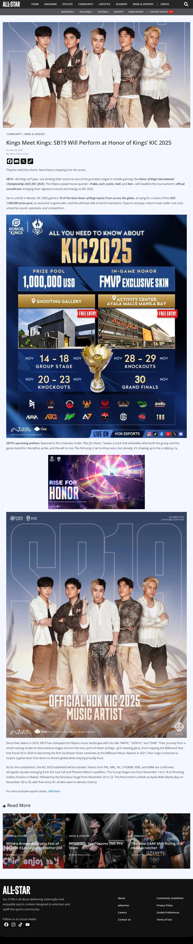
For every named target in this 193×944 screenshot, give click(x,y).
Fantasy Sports (161, 11)
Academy (121, 4)
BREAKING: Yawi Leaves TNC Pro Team (93, 845)
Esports (118, 11)
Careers (122, 912)
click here (54, 791)
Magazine (50, 4)
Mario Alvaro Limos (19, 153)
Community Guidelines (170, 898)
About (121, 898)
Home (35, 4)
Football (103, 11)
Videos (165, 4)
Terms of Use (164, 919)
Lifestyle (104, 4)
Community (85, 4)
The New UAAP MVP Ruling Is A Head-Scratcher (154, 845)
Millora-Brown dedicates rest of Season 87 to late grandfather (29, 845)
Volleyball (86, 11)
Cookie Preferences (168, 912)
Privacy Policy (165, 905)
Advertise (123, 905)
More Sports (135, 11)
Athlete (67, 4)
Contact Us (124, 919)
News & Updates (143, 4)
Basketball (67, 11)
